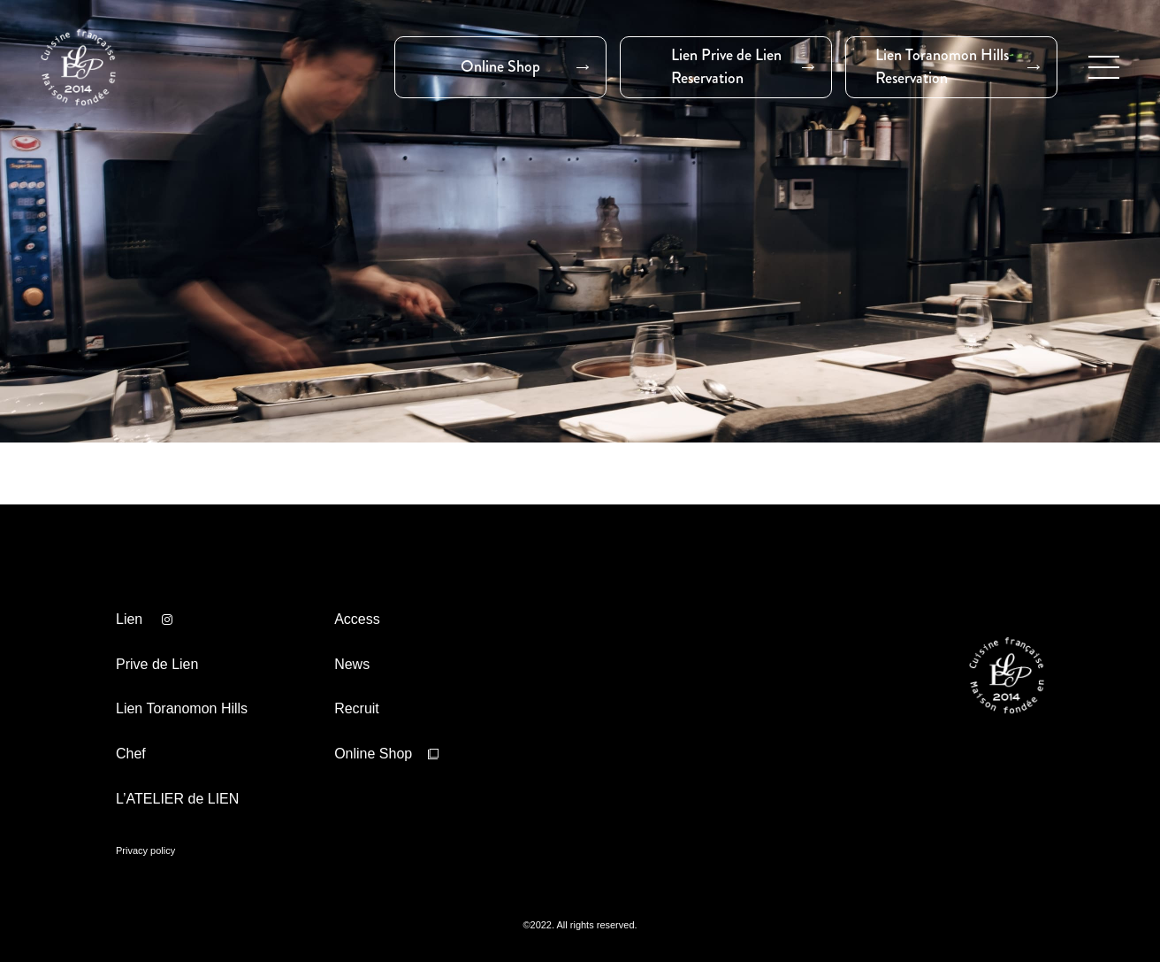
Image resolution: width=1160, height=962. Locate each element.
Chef (131, 753)
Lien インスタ (167, 619)
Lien (129, 619)
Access (357, 619)
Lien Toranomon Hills (182, 708)
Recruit (356, 708)
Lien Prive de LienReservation (726, 66)
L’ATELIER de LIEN (177, 798)
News (352, 664)
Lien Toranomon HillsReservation (942, 66)
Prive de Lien (157, 664)
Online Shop (500, 66)
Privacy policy (145, 850)
